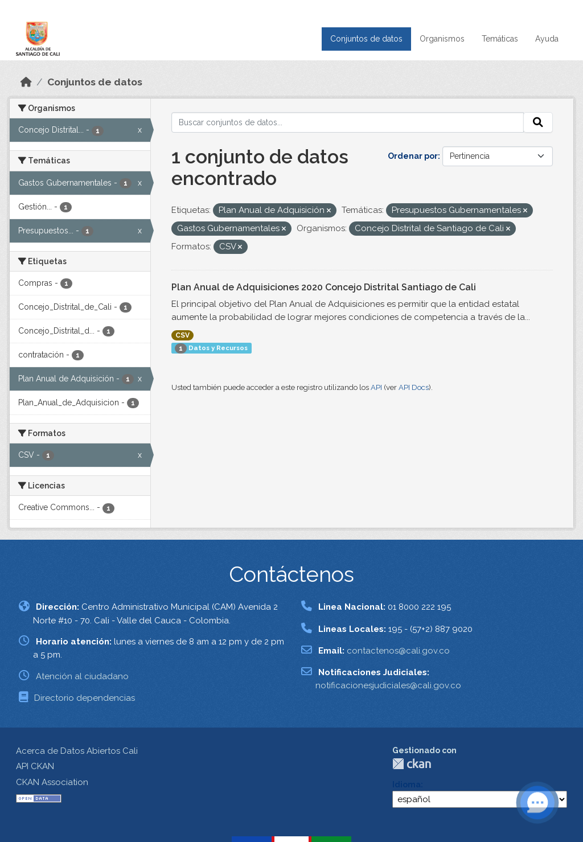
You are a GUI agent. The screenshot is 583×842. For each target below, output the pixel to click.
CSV (182, 335)
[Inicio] (26, 82)
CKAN (411, 764)
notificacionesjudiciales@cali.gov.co (388, 685)
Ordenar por (413, 156)
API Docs (414, 387)
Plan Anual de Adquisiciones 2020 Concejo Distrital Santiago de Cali (323, 287)
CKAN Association (52, 782)
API (376, 387)
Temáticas (500, 38)
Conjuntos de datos (366, 38)
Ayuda (547, 38)
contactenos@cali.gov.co (398, 651)
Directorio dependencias (84, 698)
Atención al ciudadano (82, 676)
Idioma (406, 784)
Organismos (442, 38)
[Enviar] (538, 122)
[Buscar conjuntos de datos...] (347, 122)
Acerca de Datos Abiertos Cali (77, 751)
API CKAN (35, 766)
